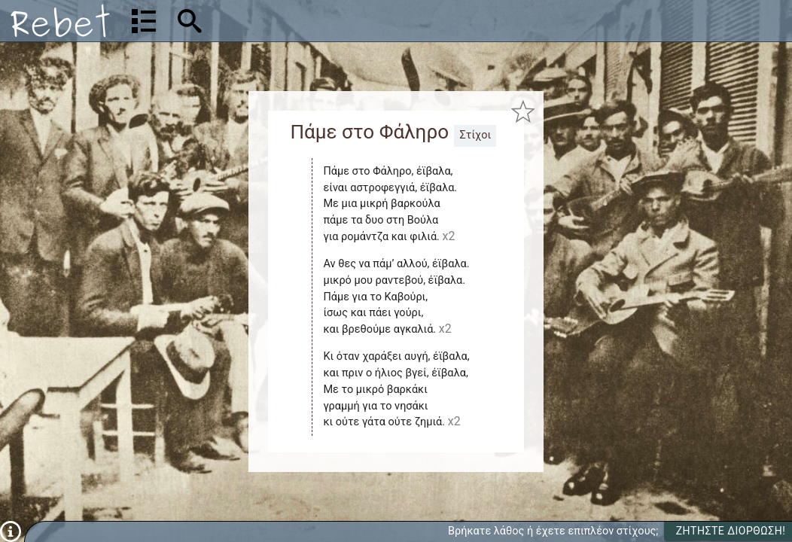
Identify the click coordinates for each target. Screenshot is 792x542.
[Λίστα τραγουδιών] (143, 21)
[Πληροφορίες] (10, 531)
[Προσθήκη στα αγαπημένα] (523, 111)
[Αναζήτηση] (286, 20)
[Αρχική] (60, 20)
